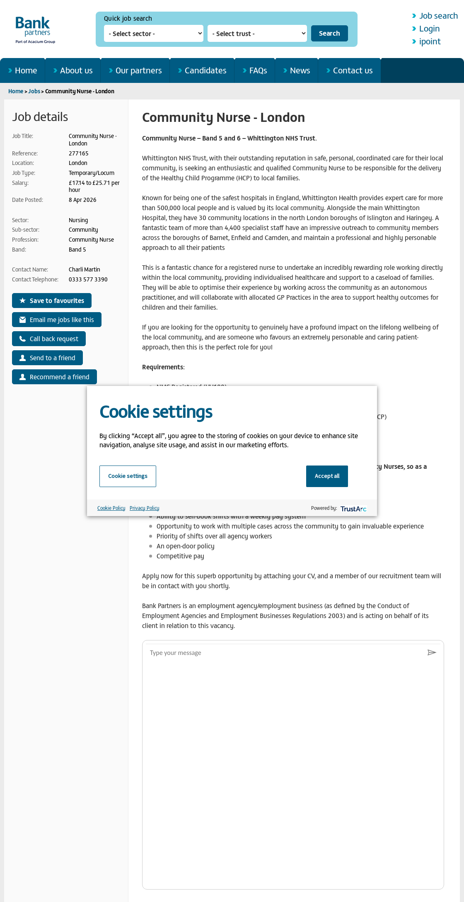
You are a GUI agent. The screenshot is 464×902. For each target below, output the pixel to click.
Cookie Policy (111, 507)
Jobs (34, 91)
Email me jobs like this (62, 319)
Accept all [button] (327, 476)
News (300, 70)
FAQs (258, 70)
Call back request (54, 338)
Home (26, 70)
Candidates (206, 70)
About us (76, 70)
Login (429, 28)
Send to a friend (52, 357)
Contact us (353, 70)
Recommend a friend (59, 376)
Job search (438, 15)
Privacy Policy (145, 507)
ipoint (430, 41)
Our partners (139, 70)
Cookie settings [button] (127, 476)
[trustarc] (352, 508)
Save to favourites (57, 300)
